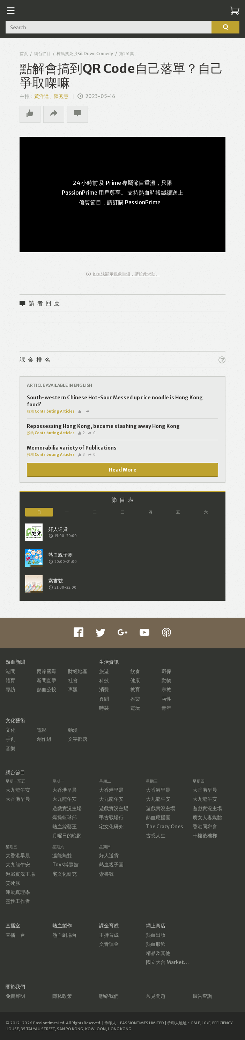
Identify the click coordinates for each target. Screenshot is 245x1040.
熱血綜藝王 (64, 826)
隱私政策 (62, 996)
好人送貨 (109, 855)
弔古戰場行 (111, 817)
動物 (166, 680)
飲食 (135, 671)
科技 (104, 680)
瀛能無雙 (62, 855)
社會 (73, 680)
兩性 (166, 699)
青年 (166, 708)
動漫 (73, 730)
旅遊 (104, 671)
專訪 (10, 689)
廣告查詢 (202, 996)
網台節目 (42, 53)
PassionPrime (143, 202)
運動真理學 (18, 892)
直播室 (13, 925)
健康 (135, 680)
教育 (135, 689)
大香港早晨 (18, 799)
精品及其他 (158, 953)
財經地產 (78, 671)
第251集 (126, 53)
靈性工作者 (18, 901)
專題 (73, 689)
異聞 (104, 699)
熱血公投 (46, 689)
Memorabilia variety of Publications (72, 448)
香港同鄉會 (205, 826)
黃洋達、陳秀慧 (51, 96)
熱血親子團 (111, 864)
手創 (10, 739)
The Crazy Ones (164, 826)
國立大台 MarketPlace (171, 962)
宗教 (166, 689)
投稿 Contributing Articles (51, 411)
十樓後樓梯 (205, 835)
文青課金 (109, 944)
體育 (10, 680)
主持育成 (109, 935)
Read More (122, 470)
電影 (41, 730)
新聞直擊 (46, 680)
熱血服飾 (155, 944)
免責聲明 (15, 996)
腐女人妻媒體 (207, 817)
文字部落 (78, 739)
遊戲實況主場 (67, 808)
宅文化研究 (111, 826)
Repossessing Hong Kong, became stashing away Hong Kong (103, 426)
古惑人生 (155, 835)
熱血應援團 (158, 817)
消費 (104, 689)
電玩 (135, 708)
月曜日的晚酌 (67, 835)
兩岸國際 (46, 671)
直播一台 (15, 935)
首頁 (24, 53)
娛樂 (135, 699)
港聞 (10, 671)
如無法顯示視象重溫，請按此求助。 (123, 274)
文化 (10, 730)
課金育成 (109, 925)
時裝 (104, 708)
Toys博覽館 (65, 864)
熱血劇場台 (64, 935)
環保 (166, 671)
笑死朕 (13, 883)
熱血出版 (155, 935)
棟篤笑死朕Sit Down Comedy (85, 53)
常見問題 (155, 996)
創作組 (44, 739)
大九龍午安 (18, 790)
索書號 (106, 874)
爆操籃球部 (64, 817)
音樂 (10, 748)
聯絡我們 (109, 996)
